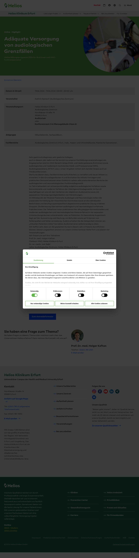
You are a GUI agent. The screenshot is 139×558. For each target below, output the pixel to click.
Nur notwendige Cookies (40, 303)
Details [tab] (69, 260)
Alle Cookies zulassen (99, 303)
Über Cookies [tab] (101, 260)
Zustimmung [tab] (38, 260)
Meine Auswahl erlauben (69, 303)
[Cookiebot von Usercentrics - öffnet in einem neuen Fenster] (105, 253)
